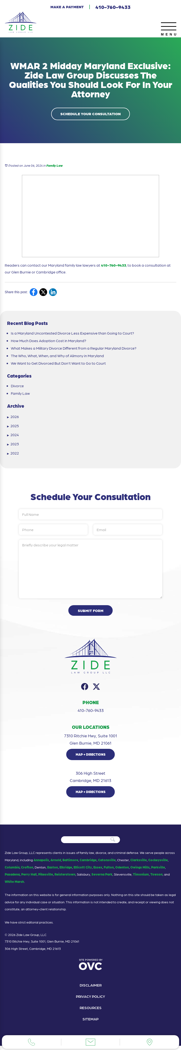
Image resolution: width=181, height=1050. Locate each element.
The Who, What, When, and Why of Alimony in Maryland (57, 356)
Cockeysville (158, 863)
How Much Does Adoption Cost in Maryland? (48, 341)
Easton (52, 870)
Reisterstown (64, 878)
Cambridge (88, 863)
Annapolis (41, 863)
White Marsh (14, 885)
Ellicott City (83, 870)
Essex (97, 870)
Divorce (17, 386)
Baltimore (70, 863)
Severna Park (101, 878)
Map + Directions (91, 758)
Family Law (54, 166)
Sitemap (90, 1023)
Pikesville (45, 878)
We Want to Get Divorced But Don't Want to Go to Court (58, 364)
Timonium (141, 878)
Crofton (27, 870)
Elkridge (65, 870)
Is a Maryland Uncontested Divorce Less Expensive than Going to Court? (72, 334)
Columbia (12, 870)
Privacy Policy (90, 1000)
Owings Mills (140, 870)
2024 (13, 435)
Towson (156, 878)
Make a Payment (66, 6)
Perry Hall (29, 878)
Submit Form (90, 614)
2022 (13, 454)
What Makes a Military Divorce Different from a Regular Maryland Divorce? (73, 349)
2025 (13, 426)
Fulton (109, 870)
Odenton (122, 870)
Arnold (55, 863)
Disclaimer (90, 988)
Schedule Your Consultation (90, 114)
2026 (13, 417)
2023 (13, 444)
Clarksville (138, 863)
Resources (90, 1011)
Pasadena (12, 878)
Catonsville (107, 863)
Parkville (158, 870)
